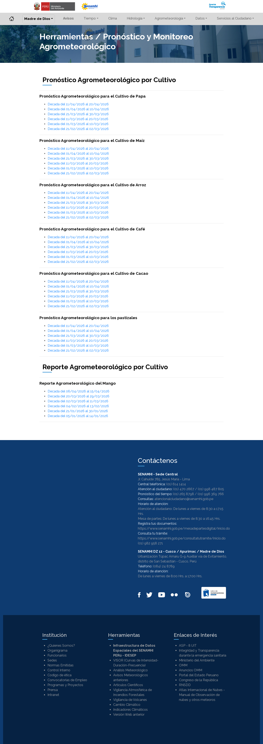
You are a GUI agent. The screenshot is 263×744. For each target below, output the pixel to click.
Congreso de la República (198, 680)
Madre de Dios (37, 19)
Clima (112, 18)
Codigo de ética (59, 675)
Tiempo (90, 18)
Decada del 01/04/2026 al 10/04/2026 (78, 109)
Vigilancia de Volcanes (130, 700)
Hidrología (134, 18)
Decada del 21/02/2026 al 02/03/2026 (78, 129)
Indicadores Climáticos (130, 710)
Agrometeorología (169, 18)
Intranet (53, 695)
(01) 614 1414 (176, 484)
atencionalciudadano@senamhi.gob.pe (184, 499)
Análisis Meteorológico (130, 670)
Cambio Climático (126, 705)
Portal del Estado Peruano (199, 675)
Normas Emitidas (60, 665)
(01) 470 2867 (183, 489)
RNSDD (185, 685)
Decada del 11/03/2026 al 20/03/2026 (78, 119)
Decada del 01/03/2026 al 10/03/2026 (78, 124)
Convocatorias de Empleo (67, 680)
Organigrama (57, 650)
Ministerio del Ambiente (197, 660)
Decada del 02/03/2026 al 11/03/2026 (78, 401)
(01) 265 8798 (183, 494)
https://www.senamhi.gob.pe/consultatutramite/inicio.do (182, 538)
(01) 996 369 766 (211, 494)
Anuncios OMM (190, 670)
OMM (183, 665)
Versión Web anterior (128, 714)
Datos (200, 18)
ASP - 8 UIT (188, 645)
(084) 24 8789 (164, 566)
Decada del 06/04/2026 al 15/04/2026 (78, 391)
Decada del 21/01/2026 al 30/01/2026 (78, 411)
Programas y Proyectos (65, 685)
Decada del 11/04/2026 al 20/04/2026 (78, 104)
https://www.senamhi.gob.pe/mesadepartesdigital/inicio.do (184, 528)
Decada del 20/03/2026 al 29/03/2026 (78, 396)
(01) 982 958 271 (150, 543)
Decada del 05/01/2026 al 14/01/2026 (78, 416)
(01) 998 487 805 (211, 489)
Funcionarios (57, 655)
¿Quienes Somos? (61, 645)
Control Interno (58, 670)
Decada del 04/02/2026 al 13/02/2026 (78, 406)
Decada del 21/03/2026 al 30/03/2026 (78, 114)
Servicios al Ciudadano (234, 18)
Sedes (52, 660)
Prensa (52, 690)
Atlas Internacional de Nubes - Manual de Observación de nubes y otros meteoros (202, 695)
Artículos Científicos (128, 685)
